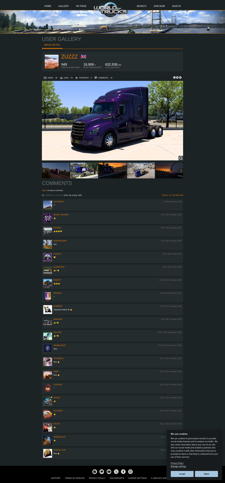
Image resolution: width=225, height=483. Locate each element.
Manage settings (178, 466)
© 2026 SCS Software (162, 478)
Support (56, 478)
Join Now (159, 6)
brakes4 (57, 293)
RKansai (57, 228)
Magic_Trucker (61, 215)
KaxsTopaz (59, 202)
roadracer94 (60, 241)
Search (141, 6)
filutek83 (58, 411)
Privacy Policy (97, 478)
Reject (206, 474)
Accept (182, 474)
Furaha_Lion (60, 450)
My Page (81, 6)
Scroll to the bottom (172, 195)
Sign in (44, 190)
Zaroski (57, 254)
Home (47, 6)
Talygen (57, 332)
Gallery (63, 6)
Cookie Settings (137, 478)
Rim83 (56, 372)
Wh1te (57, 424)
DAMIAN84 (58, 319)
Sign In (176, 6)
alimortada (59, 267)
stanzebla (58, 358)
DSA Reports (117, 478)
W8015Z (57, 398)
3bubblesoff (60, 345)
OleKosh (58, 385)
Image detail (52, 45)
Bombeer (58, 306)
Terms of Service (75, 478)
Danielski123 (59, 437)
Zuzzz (69, 57)
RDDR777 (57, 280)
